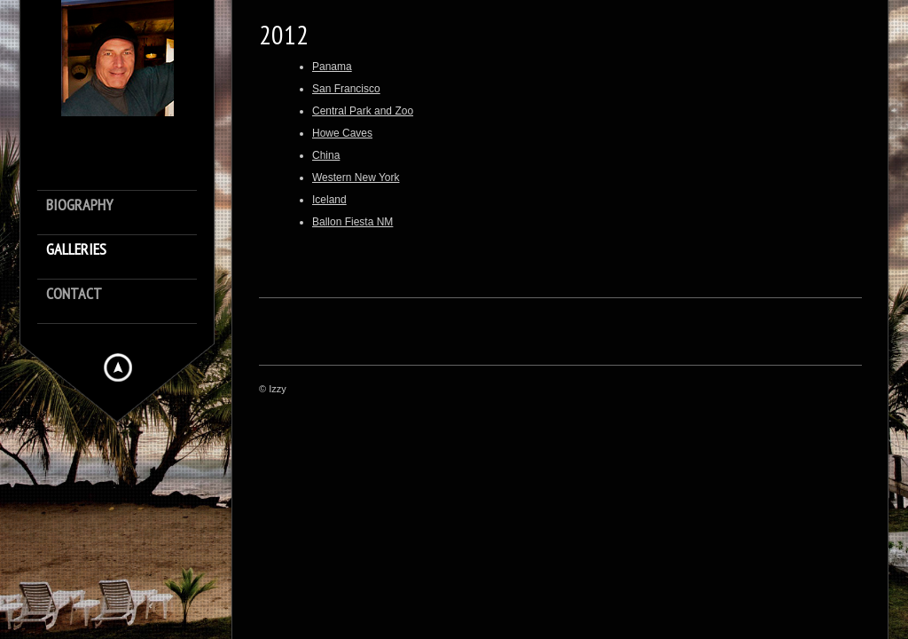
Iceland (329, 199)
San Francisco (346, 89)
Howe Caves (342, 133)
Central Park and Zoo (362, 111)
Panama (332, 66)
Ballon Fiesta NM (352, 222)
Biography (79, 205)
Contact (74, 294)
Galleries (76, 250)
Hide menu (118, 367)
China (326, 155)
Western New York (356, 177)
